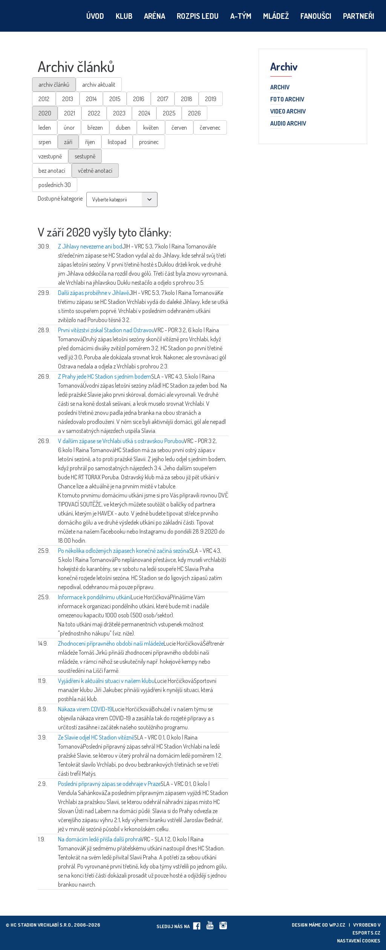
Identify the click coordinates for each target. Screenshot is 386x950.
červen (179, 127)
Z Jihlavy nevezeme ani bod (90, 246)
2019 (210, 99)
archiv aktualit (98, 84)
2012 (43, 99)
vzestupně (50, 156)
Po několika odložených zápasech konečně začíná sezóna (123, 550)
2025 (169, 113)
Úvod (95, 16)
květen (151, 127)
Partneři (358, 16)
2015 (114, 99)
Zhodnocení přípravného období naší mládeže (111, 643)
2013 (67, 99)
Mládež (276, 16)
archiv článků (53, 84)
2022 (94, 113)
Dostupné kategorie (60, 198)
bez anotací (51, 170)
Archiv (280, 87)
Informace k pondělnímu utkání (94, 597)
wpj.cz (337, 925)
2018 (186, 99)
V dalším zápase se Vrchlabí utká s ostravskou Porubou (121, 441)
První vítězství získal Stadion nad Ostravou (106, 330)
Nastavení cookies (358, 941)
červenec (210, 127)
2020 (44, 113)
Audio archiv (288, 123)
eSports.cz (366, 933)
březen (95, 127)
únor (69, 127)
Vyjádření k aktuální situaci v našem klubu (106, 680)
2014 (91, 99)
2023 (119, 113)
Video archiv (288, 111)
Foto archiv (287, 99)
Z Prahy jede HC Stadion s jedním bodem (104, 376)
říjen (90, 142)
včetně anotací (95, 170)
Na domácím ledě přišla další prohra (99, 839)
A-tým (240, 16)
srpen (44, 142)
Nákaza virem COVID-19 (85, 709)
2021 (69, 113)
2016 (138, 99)
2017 (162, 99)
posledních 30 (54, 185)
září (68, 142)
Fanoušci (315, 16)
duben (123, 127)
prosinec (149, 142)
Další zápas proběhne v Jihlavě (93, 292)
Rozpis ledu (198, 16)
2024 (144, 113)
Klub (124, 16)
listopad (117, 142)
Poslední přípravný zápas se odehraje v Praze (109, 783)
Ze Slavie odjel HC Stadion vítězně (96, 737)
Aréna (154, 16)
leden (44, 127)
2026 (194, 113)
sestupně (85, 156)
